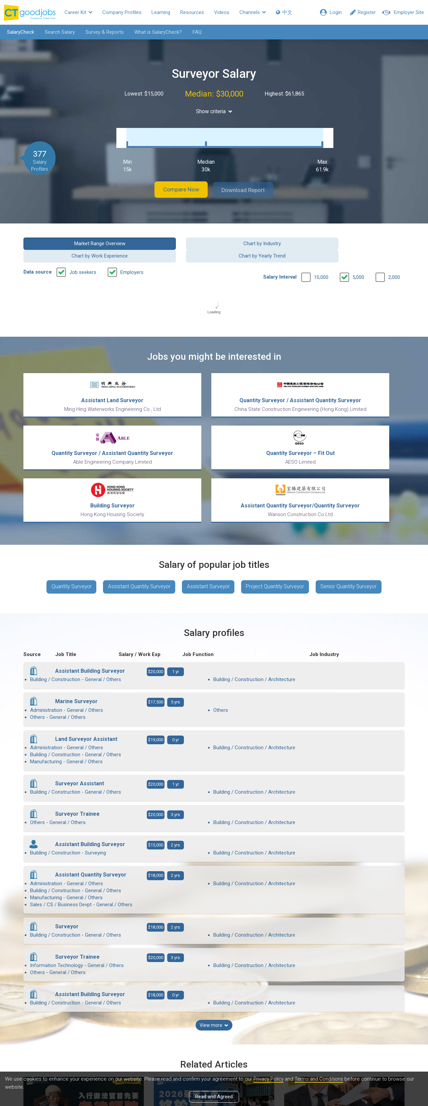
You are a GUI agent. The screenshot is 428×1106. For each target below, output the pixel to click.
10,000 (321, 258)
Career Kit (78, 12)
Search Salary (58, 32)
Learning (160, 12)
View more (214, 897)
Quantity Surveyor (66, 516)
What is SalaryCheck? (156, 32)
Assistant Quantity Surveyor (137, 516)
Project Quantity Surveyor (277, 516)
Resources (192, 12)
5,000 (358, 258)
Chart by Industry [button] (165, 236)
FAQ (195, 32)
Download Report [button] (247, 183)
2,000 (394, 258)
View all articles (214, 1034)
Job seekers (82, 253)
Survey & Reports (103, 32)
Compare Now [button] (177, 183)
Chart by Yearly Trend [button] (360, 236)
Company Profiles (121, 12)
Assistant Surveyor (208, 516)
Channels (252, 12)
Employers (131, 253)
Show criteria (214, 111)
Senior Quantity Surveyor (354, 516)
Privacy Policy (268, 1079)
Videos (221, 12)
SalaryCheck (18, 32)
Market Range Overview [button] (67, 236)
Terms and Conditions (320, 1079)
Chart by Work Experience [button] (263, 236)
